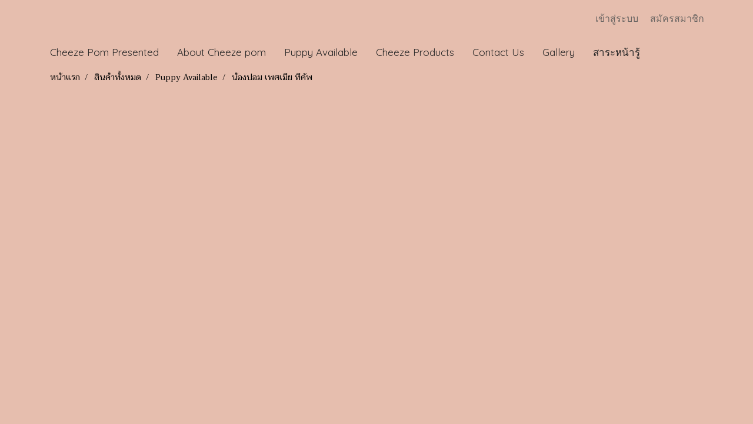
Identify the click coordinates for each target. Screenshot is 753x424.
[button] (660, 52)
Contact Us (498, 52)
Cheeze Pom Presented (104, 52)
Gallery (558, 52)
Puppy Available (321, 52)
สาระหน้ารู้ (616, 52)
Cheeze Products (415, 52)
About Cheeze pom (221, 52)
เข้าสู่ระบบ (616, 18)
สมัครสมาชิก (677, 18)
